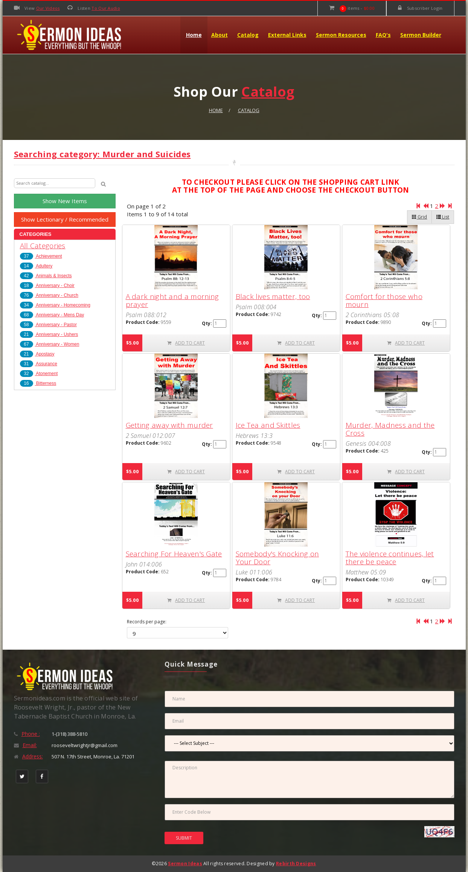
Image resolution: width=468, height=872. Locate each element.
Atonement (39, 373)
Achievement (41, 256)
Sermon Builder (420, 34)
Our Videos (48, 8)
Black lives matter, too (273, 296)
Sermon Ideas (185, 863)
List (442, 217)
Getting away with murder (169, 425)
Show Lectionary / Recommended (64, 219)
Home (194, 34)
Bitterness (38, 383)
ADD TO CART (186, 343)
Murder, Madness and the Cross (390, 429)
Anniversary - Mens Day (52, 315)
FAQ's (383, 34)
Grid (419, 217)
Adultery (36, 266)
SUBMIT (184, 838)
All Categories (43, 246)
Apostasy (37, 354)
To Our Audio (105, 8)
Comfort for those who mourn (384, 300)
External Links (287, 34)
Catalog (248, 34)
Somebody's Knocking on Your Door (277, 558)
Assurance (38, 363)
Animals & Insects (46, 275)
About (219, 34)
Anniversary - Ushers (49, 334)
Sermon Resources (341, 34)
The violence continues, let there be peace (390, 558)
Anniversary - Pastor (48, 324)
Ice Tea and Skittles (268, 425)
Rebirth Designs (296, 863)
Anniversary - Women (49, 344)
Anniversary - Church (49, 295)
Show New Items (65, 201)
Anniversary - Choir (47, 285)
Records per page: (146, 622)
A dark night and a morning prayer (172, 300)
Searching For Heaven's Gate (174, 554)
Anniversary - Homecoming (55, 305)
